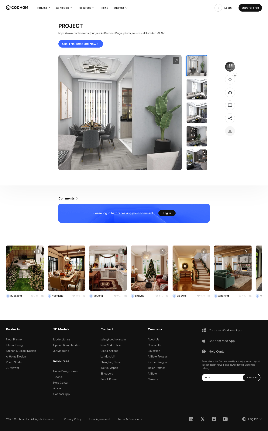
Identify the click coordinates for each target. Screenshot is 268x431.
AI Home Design (16, 356)
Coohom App (61, 394)
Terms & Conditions (130, 419)
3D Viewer (12, 367)
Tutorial (58, 377)
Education (154, 350)
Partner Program (158, 362)
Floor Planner (14, 339)
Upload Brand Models (67, 345)
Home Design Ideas (65, 371)
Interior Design (15, 345)
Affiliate (152, 373)
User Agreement (99, 419)
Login (228, 7)
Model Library (61, 339)
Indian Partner (156, 367)
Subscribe (251, 377)
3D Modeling (61, 350)
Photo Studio (14, 362)
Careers (153, 379)
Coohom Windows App (225, 330)
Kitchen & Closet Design (21, 350)
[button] (43, 7)
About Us (153, 339)
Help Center (60, 382)
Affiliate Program (158, 356)
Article (57, 388)
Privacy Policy (73, 419)
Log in (167, 213)
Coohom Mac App (222, 341)
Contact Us (154, 345)
